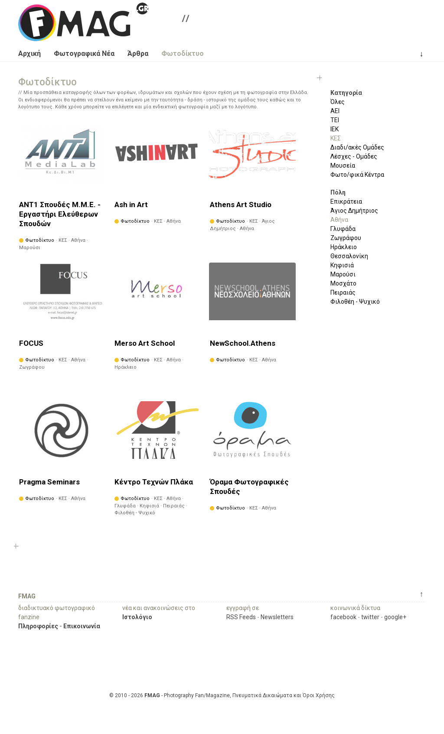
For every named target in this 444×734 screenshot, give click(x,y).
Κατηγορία (346, 92)
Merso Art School (144, 343)
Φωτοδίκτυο (182, 53)
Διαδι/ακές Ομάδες (357, 147)
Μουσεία (342, 165)
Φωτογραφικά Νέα (84, 53)
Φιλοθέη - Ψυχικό (355, 301)
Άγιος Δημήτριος (354, 210)
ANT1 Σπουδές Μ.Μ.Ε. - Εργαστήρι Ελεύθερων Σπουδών (60, 214)
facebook (343, 617)
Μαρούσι (343, 274)
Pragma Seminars (49, 481)
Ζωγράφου (345, 237)
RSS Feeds (241, 617)
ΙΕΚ (334, 129)
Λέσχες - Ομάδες (353, 156)
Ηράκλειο (343, 247)
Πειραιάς (343, 292)
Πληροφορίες (38, 626)
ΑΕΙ (335, 110)
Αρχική (29, 53)
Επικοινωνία (81, 626)
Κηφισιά (342, 265)
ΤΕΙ (334, 120)
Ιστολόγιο (137, 617)
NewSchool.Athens (242, 343)
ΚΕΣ (335, 138)
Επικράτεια (346, 201)
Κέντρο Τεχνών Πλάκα (153, 481)
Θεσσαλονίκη (349, 256)
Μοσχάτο (343, 283)
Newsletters (277, 617)
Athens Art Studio (240, 204)
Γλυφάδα (343, 228)
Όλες (337, 101)
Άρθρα (137, 53)
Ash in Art (131, 204)
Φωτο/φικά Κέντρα (357, 174)
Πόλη (338, 192)
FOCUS (31, 343)
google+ (395, 617)
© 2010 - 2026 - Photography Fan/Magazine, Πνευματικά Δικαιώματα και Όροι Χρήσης (222, 695)
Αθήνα (339, 219)
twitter (370, 617)
